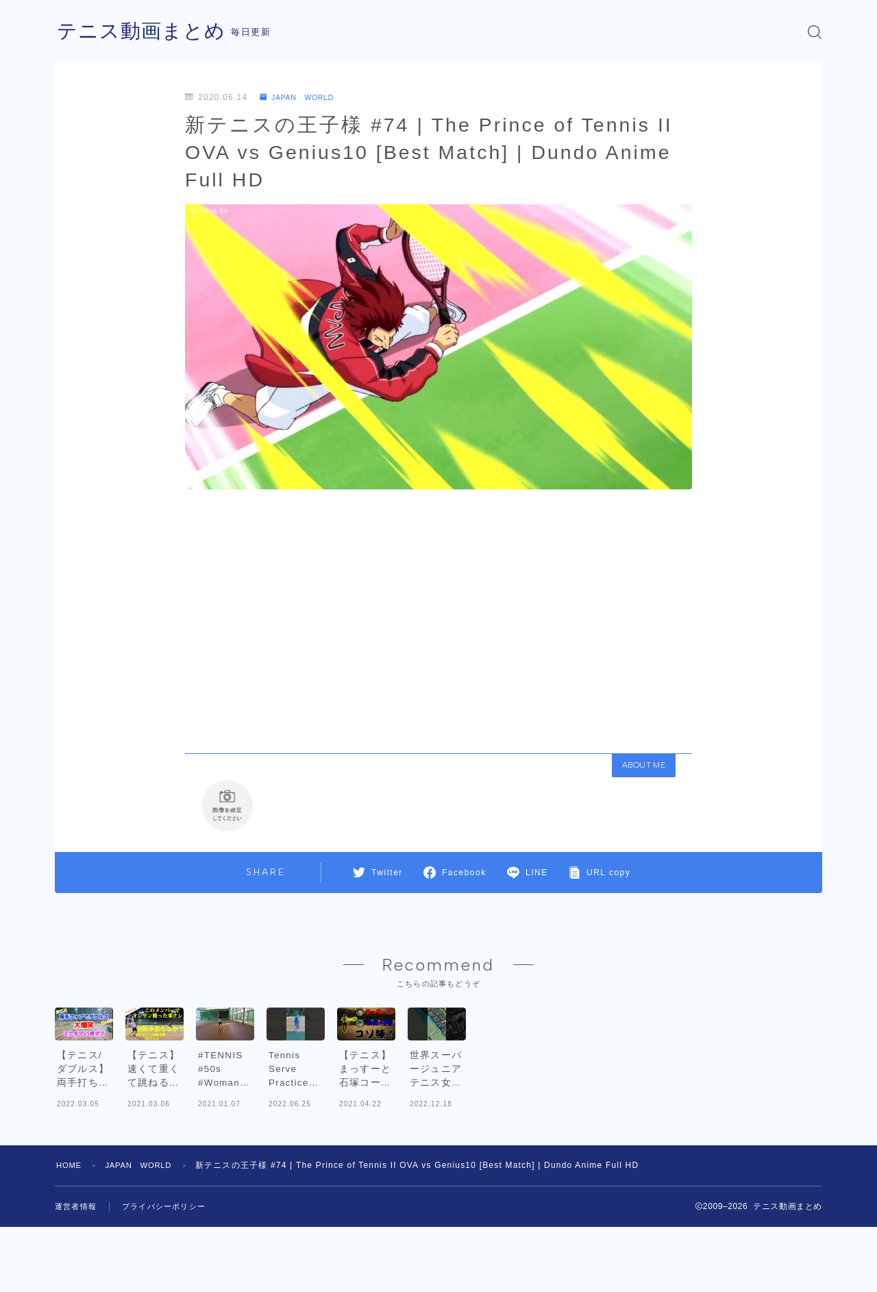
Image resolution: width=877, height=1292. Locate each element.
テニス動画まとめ (144, 32)
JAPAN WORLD (302, 97)
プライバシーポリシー (170, 1271)
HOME (70, 1230)
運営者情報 (77, 1271)
